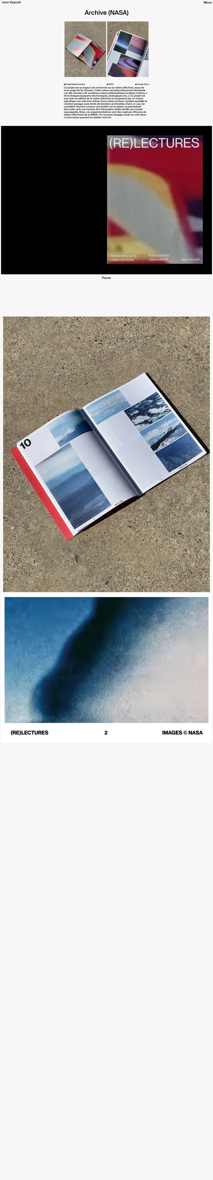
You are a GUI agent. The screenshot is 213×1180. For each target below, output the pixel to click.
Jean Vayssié (11, 2)
